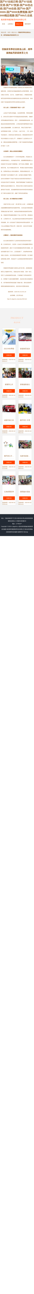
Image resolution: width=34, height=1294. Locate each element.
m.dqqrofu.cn (15, 526)
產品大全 (19, 24)
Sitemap (25, 532)
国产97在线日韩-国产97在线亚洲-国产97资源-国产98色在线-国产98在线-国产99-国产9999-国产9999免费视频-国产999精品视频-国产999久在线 (16, 8)
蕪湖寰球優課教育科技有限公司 (13, 20)
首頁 (3, 24)
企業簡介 (11, 24)
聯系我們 (28, 24)
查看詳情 (9, 355)
